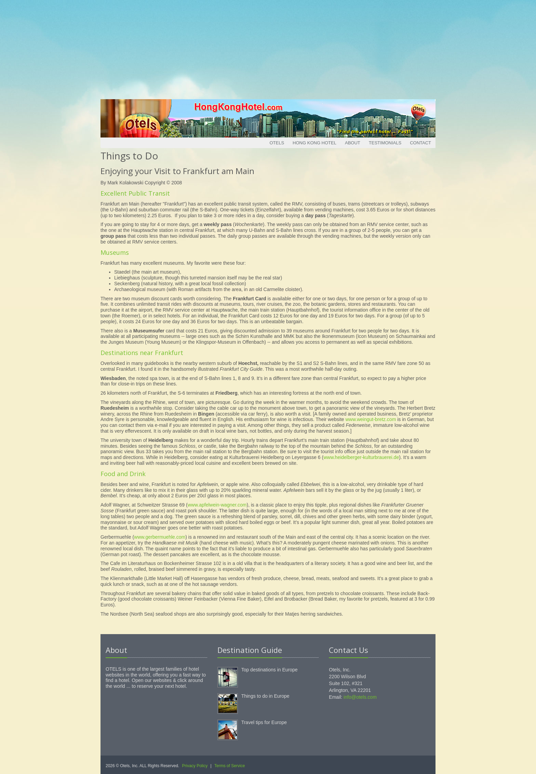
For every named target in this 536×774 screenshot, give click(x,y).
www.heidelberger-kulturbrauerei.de (361, 457)
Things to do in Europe (265, 696)
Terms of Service (229, 765)
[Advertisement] (268, 48)
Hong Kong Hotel (314, 142)
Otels (276, 142)
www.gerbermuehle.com (159, 537)
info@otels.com (360, 697)
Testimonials (385, 142)
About (352, 142)
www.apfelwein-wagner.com (217, 505)
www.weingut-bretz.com (370, 419)
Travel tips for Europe (264, 722)
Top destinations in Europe (269, 669)
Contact (420, 142)
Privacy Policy (195, 765)
